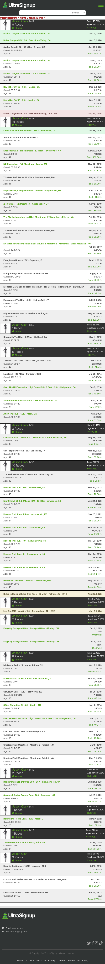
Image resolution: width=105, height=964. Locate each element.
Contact (61, 960)
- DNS (35, 594)
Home (20, 960)
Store (46, 960)
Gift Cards (29, 960)
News (39, 960)
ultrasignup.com (19, 931)
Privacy (85, 960)
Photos (17, 28)
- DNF (30, 113)
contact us (17, 928)
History (91, 27)
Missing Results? (9, 17)
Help (53, 960)
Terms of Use (73, 960)
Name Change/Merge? (32, 17)
